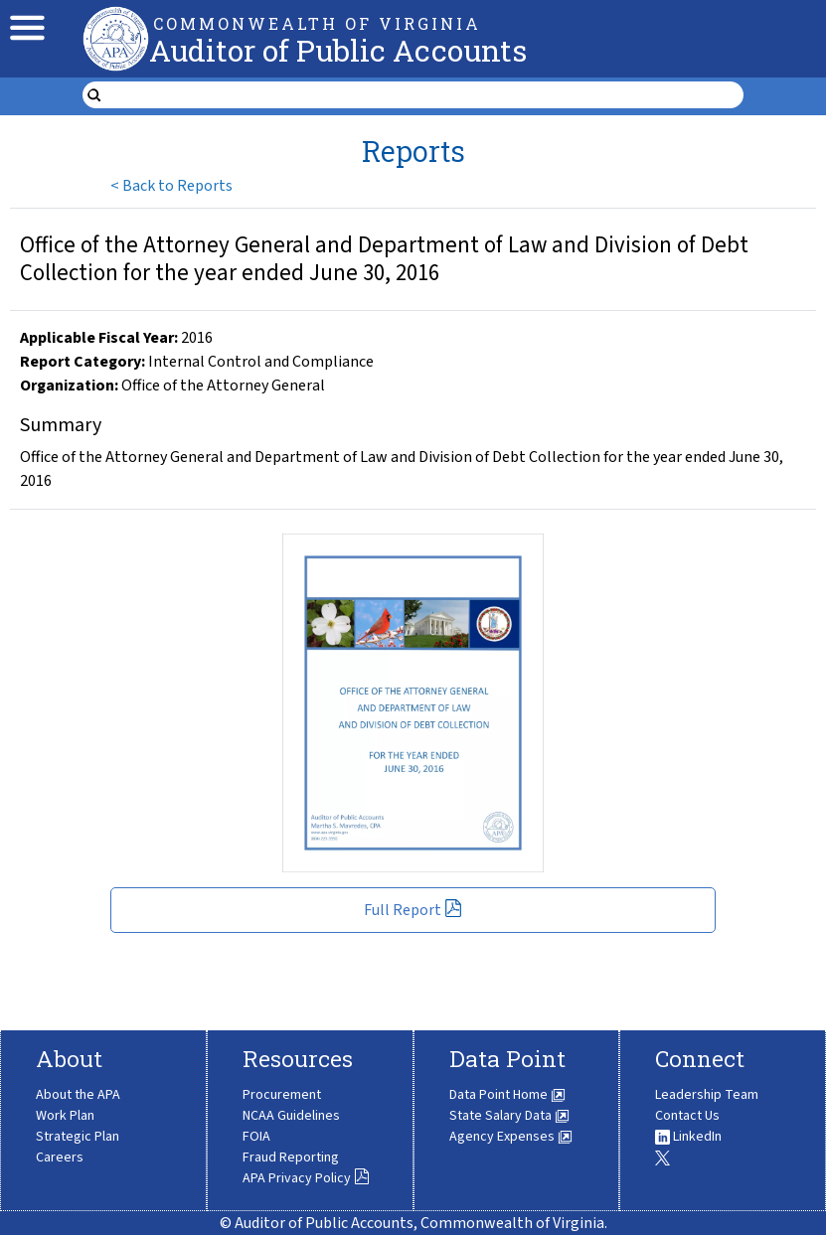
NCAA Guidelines (291, 1116)
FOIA (256, 1137)
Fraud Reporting (291, 1157)
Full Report (413, 910)
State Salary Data (509, 1116)
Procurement (282, 1095)
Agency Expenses (511, 1137)
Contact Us (687, 1116)
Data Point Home (507, 1095)
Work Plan (65, 1116)
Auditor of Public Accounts (338, 50)
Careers (59, 1157)
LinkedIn (688, 1137)
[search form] (425, 95)
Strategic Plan (77, 1137)
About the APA (78, 1095)
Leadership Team (706, 1095)
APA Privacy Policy (306, 1178)
